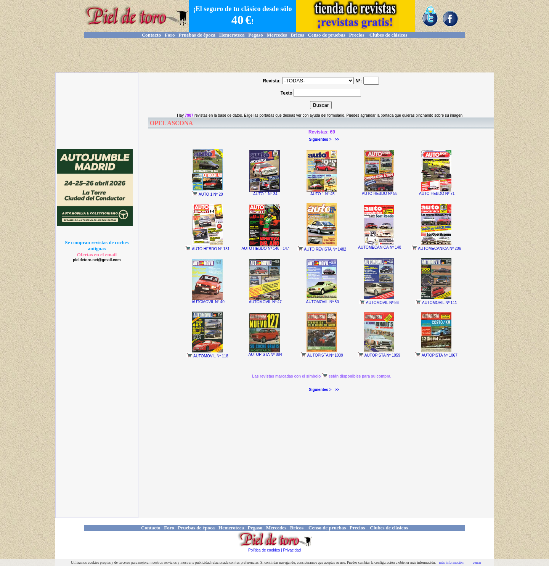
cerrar (477, 562)
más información (451, 562)
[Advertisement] (274, 55)
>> (337, 139)
